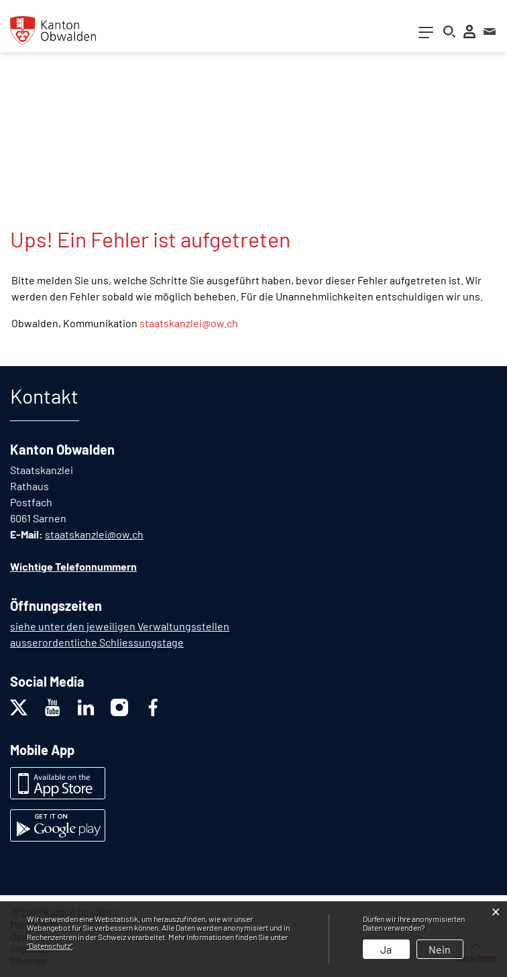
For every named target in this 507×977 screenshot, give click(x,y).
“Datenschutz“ (49, 945)
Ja (386, 949)
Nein (440, 949)
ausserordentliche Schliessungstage (97, 642)
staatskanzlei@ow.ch (188, 323)
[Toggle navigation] (425, 35)
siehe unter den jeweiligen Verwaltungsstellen (119, 626)
